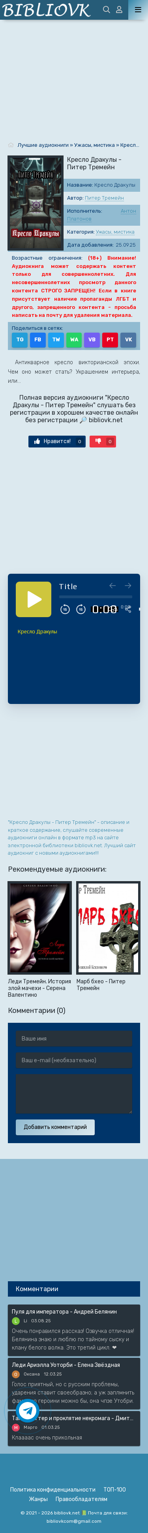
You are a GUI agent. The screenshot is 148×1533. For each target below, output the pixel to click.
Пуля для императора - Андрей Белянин (64, 1311)
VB (92, 340)
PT (110, 340)
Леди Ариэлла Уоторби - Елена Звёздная (66, 1365)
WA (74, 340)
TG (19, 340)
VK (128, 340)
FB (37, 340)
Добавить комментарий (55, 1127)
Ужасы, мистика (115, 232)
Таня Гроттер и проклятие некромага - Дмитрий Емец (74, 1418)
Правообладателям (81, 1499)
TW (56, 340)
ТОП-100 (114, 1489)
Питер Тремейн (104, 198)
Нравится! (59, 441)
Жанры (38, 1499)
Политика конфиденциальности (53, 1489)
